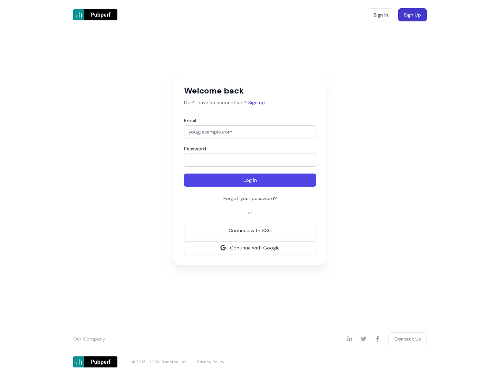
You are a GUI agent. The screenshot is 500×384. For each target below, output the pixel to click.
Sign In (381, 15)
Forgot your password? (250, 198)
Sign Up (412, 15)
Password (195, 149)
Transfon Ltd (173, 362)
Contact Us (407, 339)
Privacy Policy (210, 362)
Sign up (256, 102)
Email (190, 120)
